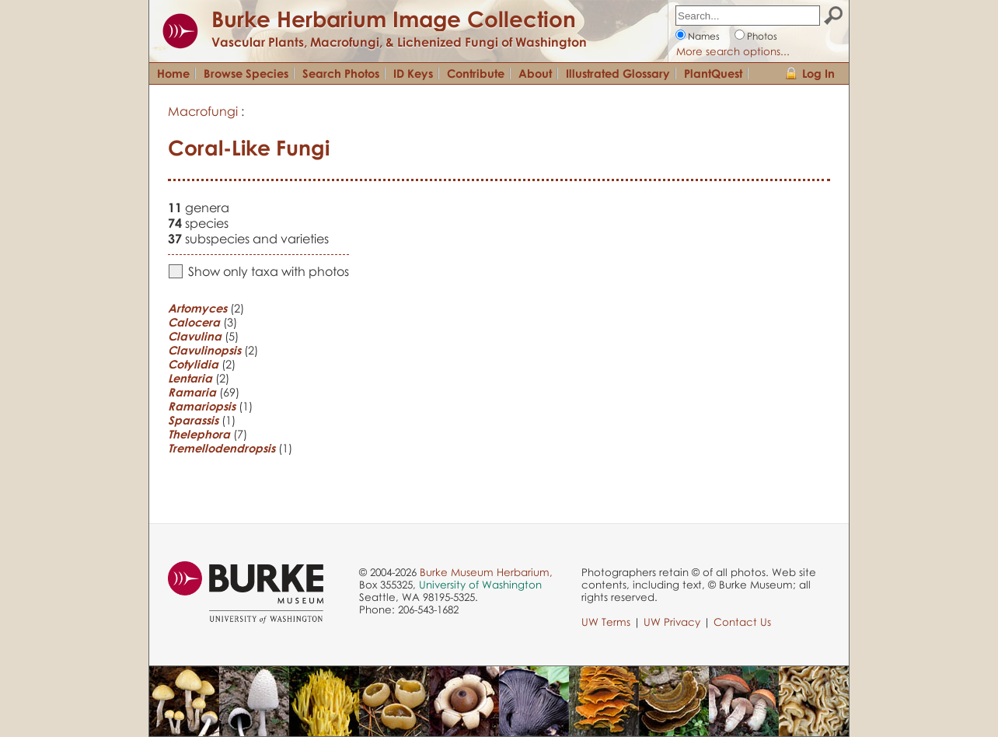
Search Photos (340, 73)
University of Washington (480, 584)
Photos (762, 36)
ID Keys (413, 73)
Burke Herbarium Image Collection (393, 18)
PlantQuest (713, 73)
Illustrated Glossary (618, 73)
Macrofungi (203, 111)
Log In (818, 73)
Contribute (475, 73)
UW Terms (605, 622)
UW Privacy (672, 622)
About (535, 73)
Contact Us (742, 622)
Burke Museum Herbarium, (486, 572)
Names (704, 36)
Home (173, 73)
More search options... (733, 51)
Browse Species (246, 73)
